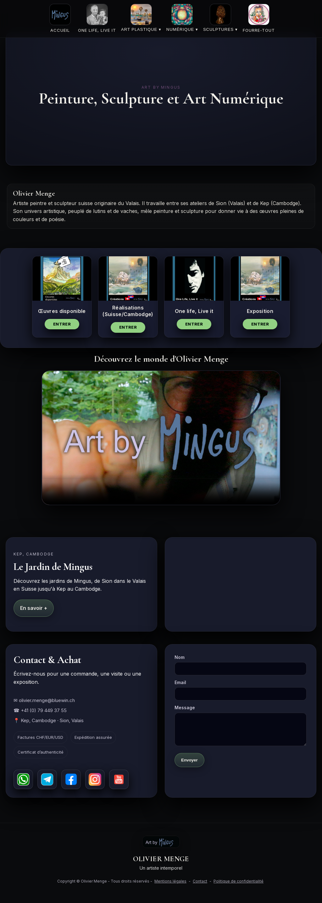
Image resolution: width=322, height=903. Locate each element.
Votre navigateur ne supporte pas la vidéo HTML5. (161, 438)
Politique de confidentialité (239, 881)
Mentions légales (170, 881)
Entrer (62, 323)
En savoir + (33, 608)
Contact (200, 881)
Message (241, 725)
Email (241, 690)
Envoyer (189, 760)
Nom (241, 665)
